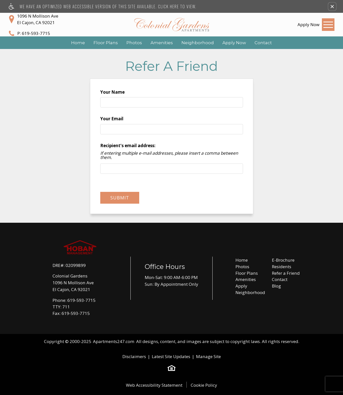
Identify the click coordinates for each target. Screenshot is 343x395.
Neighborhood (197, 42)
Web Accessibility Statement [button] (154, 385)
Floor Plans (105, 42)
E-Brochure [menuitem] (283, 260)
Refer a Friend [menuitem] (286, 273)
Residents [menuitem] (281, 266)
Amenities (162, 42)
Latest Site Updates (171, 356)
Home (78, 42)
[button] (332, 7)
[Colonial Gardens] (171, 25)
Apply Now (234, 42)
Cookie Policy (204, 385)
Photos (134, 42)
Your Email (111, 119)
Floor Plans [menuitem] (246, 273)
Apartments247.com (113, 341)
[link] (308, 24)
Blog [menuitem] (276, 286)
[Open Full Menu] (328, 24)
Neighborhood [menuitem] (250, 292)
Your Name (112, 92)
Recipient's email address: (128, 145)
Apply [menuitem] (241, 286)
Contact (263, 42)
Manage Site (208, 356)
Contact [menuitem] (279, 279)
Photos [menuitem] (242, 266)
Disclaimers (134, 356)
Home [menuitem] (241, 260)
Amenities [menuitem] (245, 279)
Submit (119, 198)
